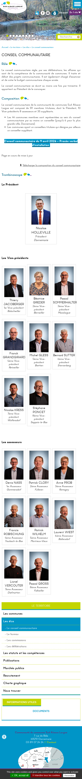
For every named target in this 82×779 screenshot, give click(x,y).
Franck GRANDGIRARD (14, 355)
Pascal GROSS (39, 584)
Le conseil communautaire (42, 47)
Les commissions (16, 640)
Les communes (13, 614)
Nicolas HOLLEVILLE (41, 230)
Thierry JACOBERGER (14, 302)
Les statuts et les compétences (24, 653)
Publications (11, 660)
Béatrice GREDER (39, 300)
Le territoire (15, 47)
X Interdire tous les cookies (46, 775)
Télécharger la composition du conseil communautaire (51, 165)
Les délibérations (16, 646)
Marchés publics (13, 668)
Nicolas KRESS (14, 410)
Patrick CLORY (39, 483)
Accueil (5, 47)
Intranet (59, 12)
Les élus (26, 47)
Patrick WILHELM (39, 532)
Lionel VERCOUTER (14, 584)
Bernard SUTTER (64, 355)
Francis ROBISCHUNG (14, 532)
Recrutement (11, 676)
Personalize (69, 775)
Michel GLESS (39, 355)
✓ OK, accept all (20, 775)
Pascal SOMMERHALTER (65, 300)
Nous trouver (12, 691)
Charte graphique (14, 683)
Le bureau (13, 634)
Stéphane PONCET (39, 410)
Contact (51, 742)
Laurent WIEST (64, 532)
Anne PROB (64, 483)
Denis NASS (14, 483)
